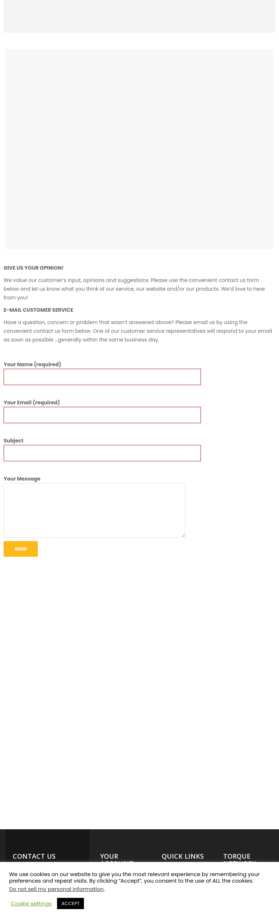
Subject (102, 447)
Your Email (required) (102, 408)
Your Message (94, 483)
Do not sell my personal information (56, 889)
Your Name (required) (102, 370)
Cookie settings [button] (31, 903)
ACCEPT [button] (70, 903)
